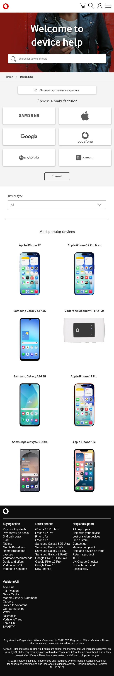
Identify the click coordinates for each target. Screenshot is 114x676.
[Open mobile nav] (108, 6)
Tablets (7, 543)
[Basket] (82, 6)
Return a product (83, 554)
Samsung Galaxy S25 (49, 547)
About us (8, 587)
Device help (26, 77)
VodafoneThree (12, 619)
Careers (8, 601)
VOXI (6, 612)
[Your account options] (100, 6)
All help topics (81, 529)
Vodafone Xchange (15, 568)
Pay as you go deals (16, 532)
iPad (6, 540)
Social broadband (84, 565)
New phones (43, 568)
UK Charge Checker (85, 561)
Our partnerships (13, 608)
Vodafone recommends (17, 558)
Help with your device (86, 532)
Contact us (79, 543)
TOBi (76, 558)
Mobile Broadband (14, 547)
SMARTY (9, 626)
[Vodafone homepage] (6, 6)
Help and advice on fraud (89, 550)
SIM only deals (12, 536)
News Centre (11, 594)
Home (9, 77)
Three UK (9, 623)
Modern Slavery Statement (20, 597)
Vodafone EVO (12, 565)
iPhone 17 (41, 540)
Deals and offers (13, 561)
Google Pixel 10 (45, 565)
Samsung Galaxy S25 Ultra (52, 543)
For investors (11, 590)
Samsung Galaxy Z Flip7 (51, 550)
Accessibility (80, 568)
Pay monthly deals (14, 529)
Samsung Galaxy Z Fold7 (51, 554)
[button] (57, 90)
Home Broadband (14, 550)
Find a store (80, 540)
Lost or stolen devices (86, 536)
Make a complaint (84, 547)
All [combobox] (12, 204)
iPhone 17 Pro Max (47, 529)
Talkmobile (9, 615)
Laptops (8, 554)
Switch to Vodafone (15, 605)
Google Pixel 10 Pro (48, 561)
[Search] (91, 6)
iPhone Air (41, 536)
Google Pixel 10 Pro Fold (51, 558)
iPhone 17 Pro (44, 532)
